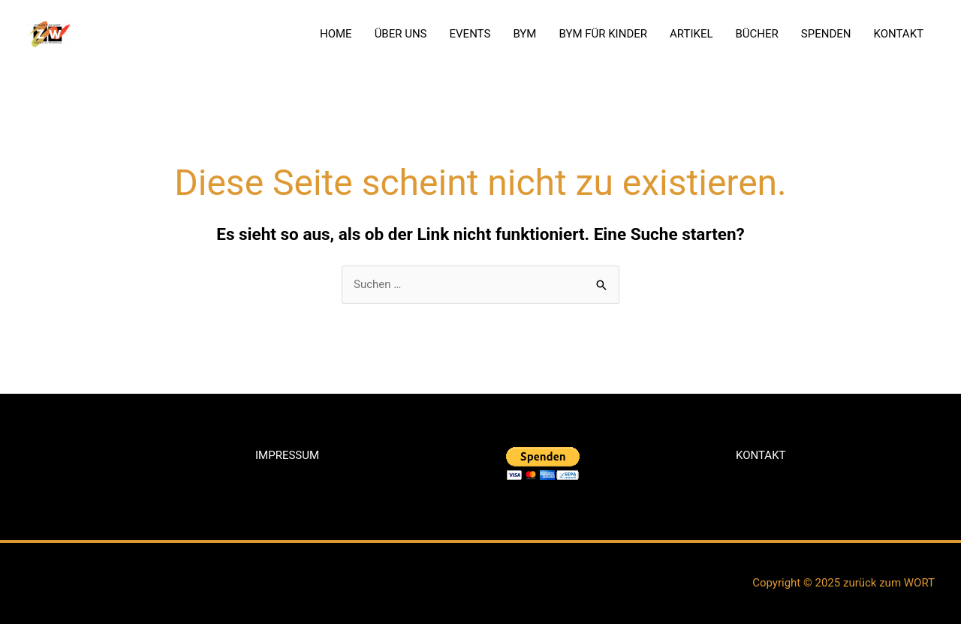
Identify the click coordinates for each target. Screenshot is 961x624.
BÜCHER (757, 33)
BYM (524, 33)
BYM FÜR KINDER (603, 33)
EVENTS (470, 33)
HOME (336, 33)
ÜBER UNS (401, 33)
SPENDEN (826, 33)
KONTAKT (898, 33)
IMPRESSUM (287, 455)
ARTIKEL (691, 33)
